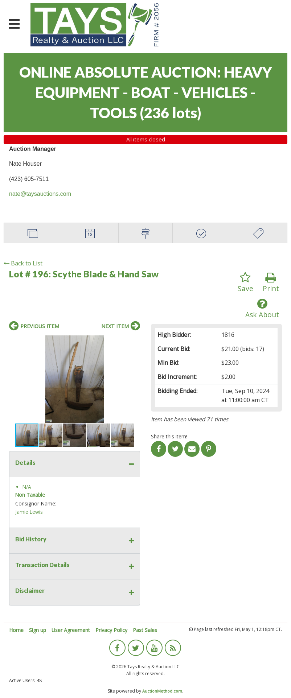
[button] (133, 342)
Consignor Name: (35, 503)
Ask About (262, 308)
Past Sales (145, 630)
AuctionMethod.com (162, 691)
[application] (289, 696)
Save (245, 282)
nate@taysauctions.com (40, 194)
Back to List (23, 263)
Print (271, 282)
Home (16, 630)
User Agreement (71, 630)
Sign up (37, 630)
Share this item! (169, 436)
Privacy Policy (111, 630)
